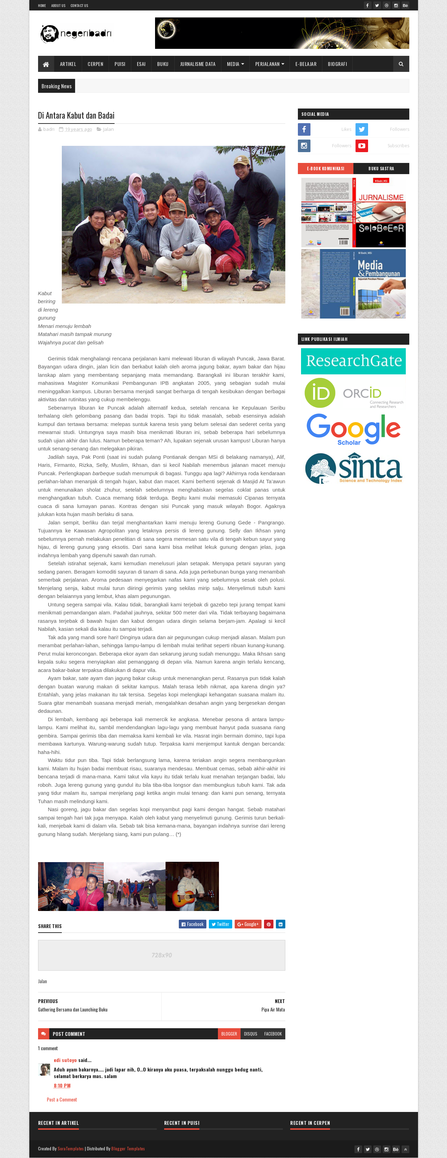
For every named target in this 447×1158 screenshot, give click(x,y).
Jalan (108, 129)
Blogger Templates (128, 1148)
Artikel (68, 63)
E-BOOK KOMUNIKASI (325, 168)
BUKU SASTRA (381, 168)
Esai (141, 63)
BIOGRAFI (337, 63)
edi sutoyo (65, 1059)
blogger (229, 1034)
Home (42, 5)
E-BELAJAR (306, 63)
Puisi (120, 63)
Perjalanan (267, 63)
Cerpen (95, 63)
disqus (250, 1034)
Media (233, 63)
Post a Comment (62, 1099)
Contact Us (79, 5)
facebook (273, 1034)
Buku (163, 63)
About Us (58, 5)
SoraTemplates (71, 1148)
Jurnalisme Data (198, 63)
